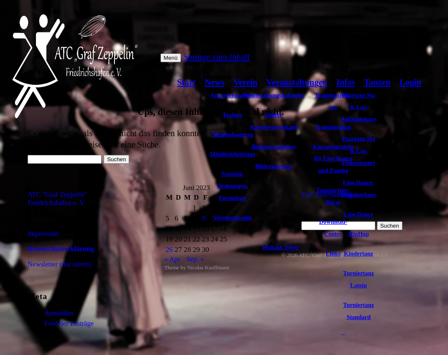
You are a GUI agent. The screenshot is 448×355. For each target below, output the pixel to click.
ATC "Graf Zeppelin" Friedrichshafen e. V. (57, 198)
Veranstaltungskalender (273, 95)
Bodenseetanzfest (274, 146)
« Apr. (172, 259)
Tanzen (377, 82)
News (214, 82)
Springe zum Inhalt (216, 56)
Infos (345, 82)
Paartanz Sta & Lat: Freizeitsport (358, 150)
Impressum (43, 234)
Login (410, 82)
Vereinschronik (232, 217)
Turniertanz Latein (358, 279)
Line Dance (358, 214)
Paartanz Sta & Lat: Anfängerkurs (359, 107)
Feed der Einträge (69, 323)
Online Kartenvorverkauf (273, 121)
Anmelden (58, 313)
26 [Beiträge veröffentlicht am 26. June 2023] (169, 249)
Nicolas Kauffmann (208, 268)
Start (186, 82)
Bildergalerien (273, 166)
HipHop (358, 234)
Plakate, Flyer (281, 247)
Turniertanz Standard (358, 311)
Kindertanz (358, 253)
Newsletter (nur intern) (59, 264)
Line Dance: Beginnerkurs (358, 188)
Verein (245, 82)
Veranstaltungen (296, 82)
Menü (171, 58)
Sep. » (195, 259)
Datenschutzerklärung (61, 249)
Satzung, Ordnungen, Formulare (232, 185)
